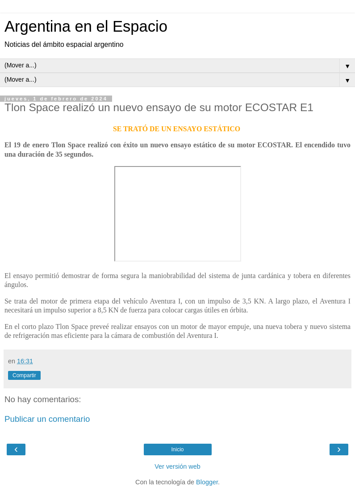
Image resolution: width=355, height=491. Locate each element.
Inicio (177, 449)
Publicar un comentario (47, 419)
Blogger (207, 482)
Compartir (24, 375)
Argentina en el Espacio (85, 26)
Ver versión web (177, 466)
